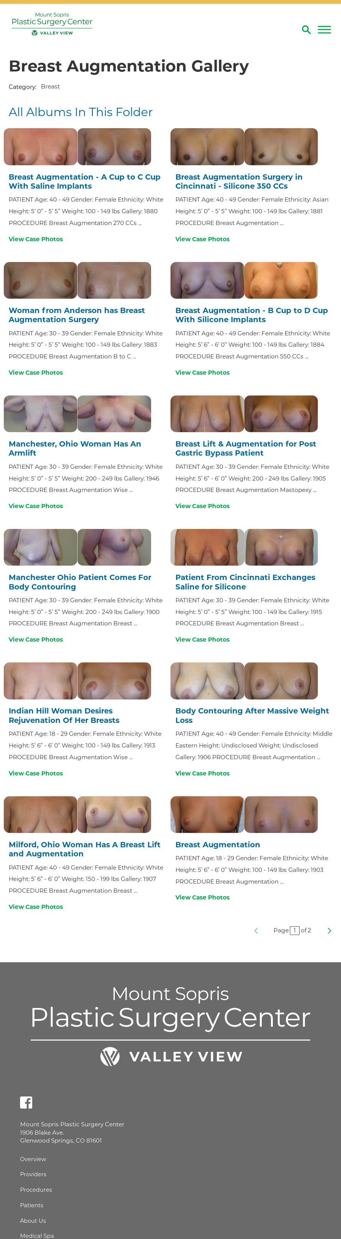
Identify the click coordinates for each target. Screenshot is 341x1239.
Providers (33, 1174)
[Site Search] (306, 29)
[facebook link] (26, 1102)
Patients (31, 1205)
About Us (33, 1220)
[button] (324, 29)
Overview (33, 1159)
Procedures (36, 1189)
